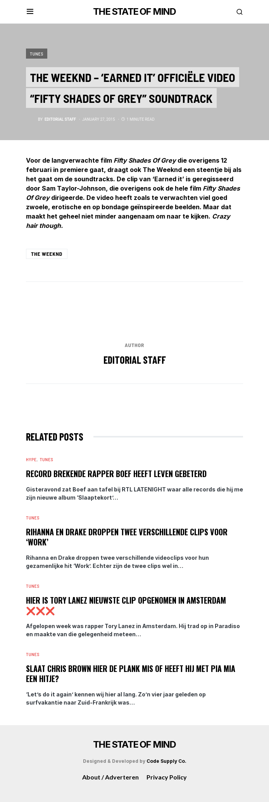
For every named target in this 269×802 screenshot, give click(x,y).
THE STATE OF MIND (134, 11)
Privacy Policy (167, 777)
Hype (31, 459)
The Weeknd (46, 253)
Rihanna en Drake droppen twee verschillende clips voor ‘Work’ (127, 537)
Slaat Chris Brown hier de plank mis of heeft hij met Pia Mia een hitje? (130, 673)
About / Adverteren (110, 777)
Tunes (36, 53)
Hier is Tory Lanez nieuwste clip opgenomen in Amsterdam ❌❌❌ (126, 605)
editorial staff (134, 360)
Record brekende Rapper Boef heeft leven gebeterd (116, 473)
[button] (30, 11)
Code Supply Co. (166, 761)
